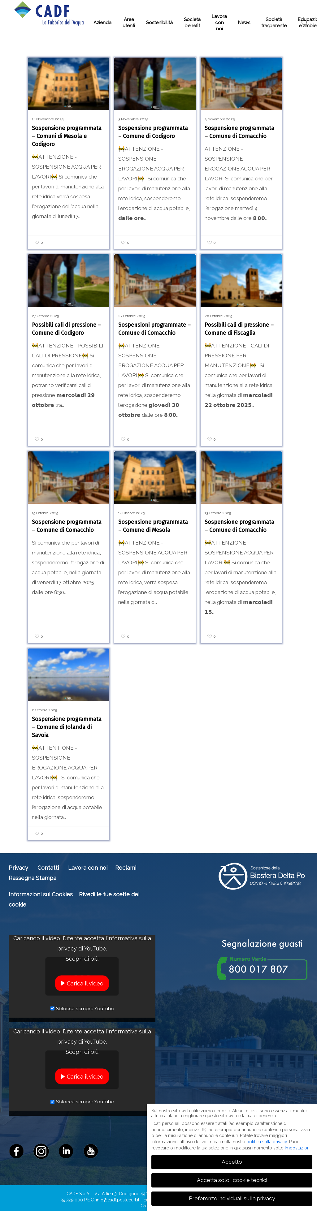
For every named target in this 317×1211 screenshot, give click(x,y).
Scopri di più (82, 958)
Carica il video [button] (85, 983)
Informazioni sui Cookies (41, 894)
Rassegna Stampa (32, 878)
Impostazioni (297, 1147)
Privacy (18, 867)
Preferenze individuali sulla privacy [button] (232, 1198)
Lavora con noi (87, 867)
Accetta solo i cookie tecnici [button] (232, 1180)
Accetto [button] (232, 1162)
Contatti (48, 867)
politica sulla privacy (266, 1141)
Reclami (125, 867)
